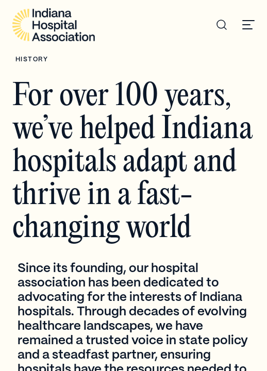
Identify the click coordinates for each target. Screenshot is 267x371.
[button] (248, 25)
